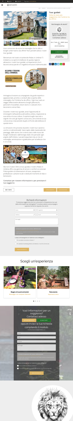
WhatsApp (59, 52)
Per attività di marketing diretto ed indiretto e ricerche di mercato (32, 244)
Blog (9, 1)
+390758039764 (29, 320)
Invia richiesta (22, 249)
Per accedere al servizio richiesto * (25, 240)
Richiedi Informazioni (59, 56)
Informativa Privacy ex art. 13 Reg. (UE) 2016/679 (27, 230)
